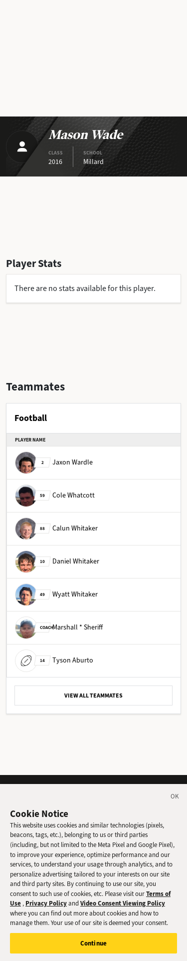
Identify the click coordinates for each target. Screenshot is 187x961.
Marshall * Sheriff (59, 627)
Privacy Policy (46, 909)
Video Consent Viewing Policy (122, 909)
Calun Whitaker (56, 528)
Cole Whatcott (55, 495)
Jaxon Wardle (54, 462)
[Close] (175, 804)
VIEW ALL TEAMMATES (93, 696)
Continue (93, 948)
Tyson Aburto (54, 660)
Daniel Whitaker (57, 561)
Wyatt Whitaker (56, 594)
